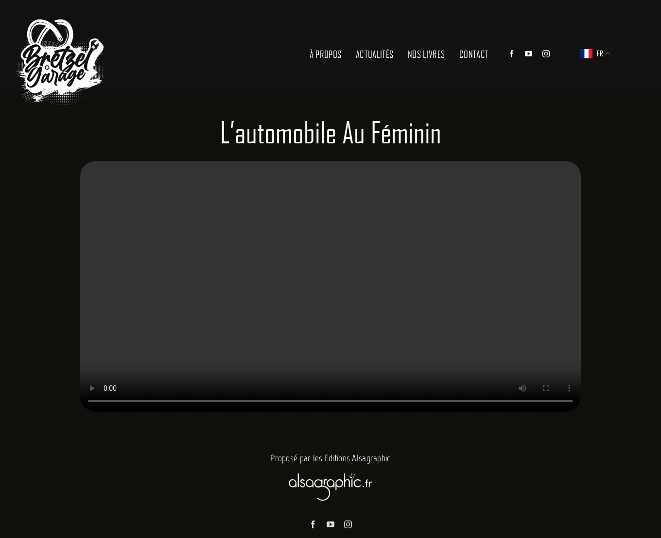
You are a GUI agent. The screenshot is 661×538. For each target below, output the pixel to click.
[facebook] (313, 524)
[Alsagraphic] (330, 471)
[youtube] (330, 524)
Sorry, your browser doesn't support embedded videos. (330, 286)
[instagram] (348, 524)
